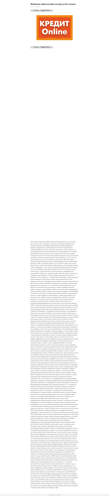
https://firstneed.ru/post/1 (55, 444)
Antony (32, 6)
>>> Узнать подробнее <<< (42, 10)
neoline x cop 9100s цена (53, 474)
